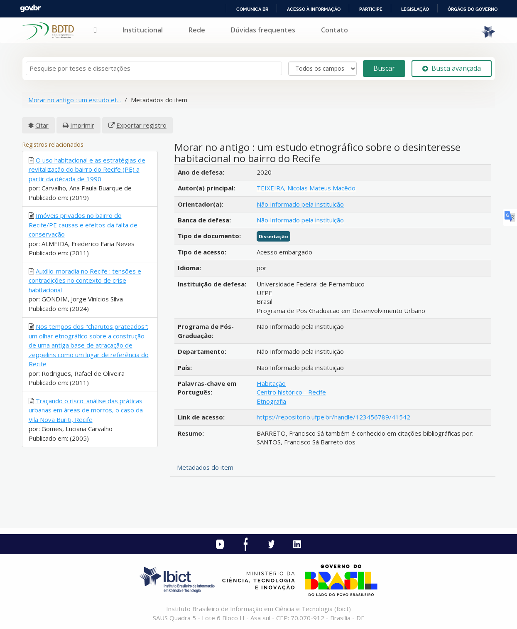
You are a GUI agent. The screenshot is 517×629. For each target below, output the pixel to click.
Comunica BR (252, 9)
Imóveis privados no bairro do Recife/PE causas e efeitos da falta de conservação (83, 224)
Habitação (271, 383)
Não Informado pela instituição (300, 204)
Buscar (384, 68)
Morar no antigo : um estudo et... (74, 100)
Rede (197, 30)
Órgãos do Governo (472, 9)
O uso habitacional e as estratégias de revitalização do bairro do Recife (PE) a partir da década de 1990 (87, 169)
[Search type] (322, 69)
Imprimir (82, 125)
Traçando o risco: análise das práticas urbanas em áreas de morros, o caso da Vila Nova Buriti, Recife (86, 410)
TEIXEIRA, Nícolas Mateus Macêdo (306, 188)
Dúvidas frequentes (263, 30)
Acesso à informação (314, 9)
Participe (370, 9)
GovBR (30, 8)
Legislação (415, 9)
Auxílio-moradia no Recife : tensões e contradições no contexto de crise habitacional (85, 280)
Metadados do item (205, 467)
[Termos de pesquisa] (154, 68)
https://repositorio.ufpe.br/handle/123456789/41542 (333, 417)
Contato (334, 30)
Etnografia (271, 401)
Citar (42, 125)
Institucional (143, 30)
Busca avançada (451, 68)
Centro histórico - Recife (291, 392)
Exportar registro (141, 125)
